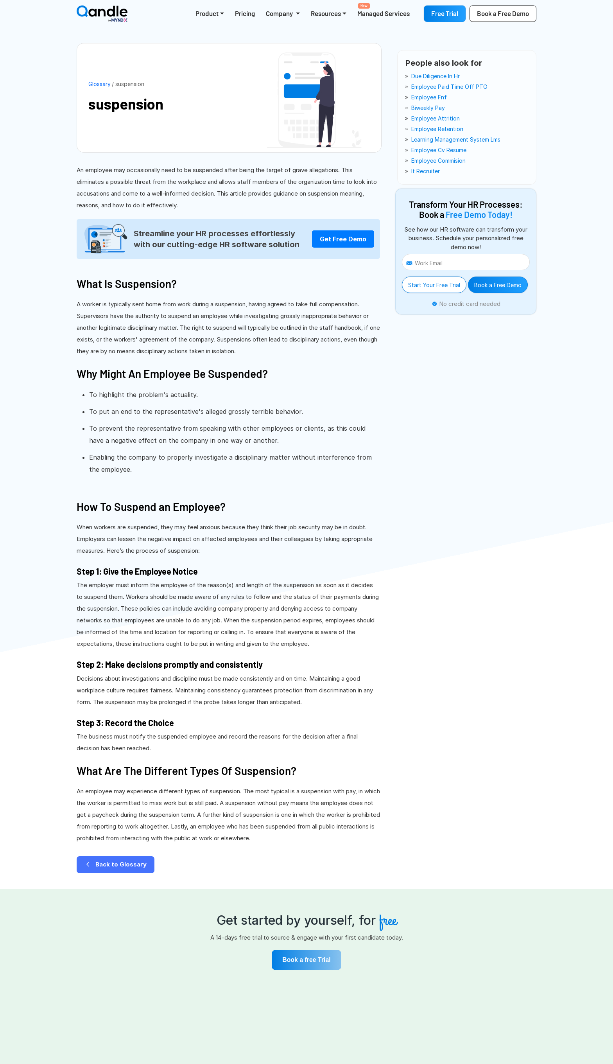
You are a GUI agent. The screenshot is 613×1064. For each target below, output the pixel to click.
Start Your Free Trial (434, 285)
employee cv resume (438, 150)
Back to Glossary (115, 864)
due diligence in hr (435, 76)
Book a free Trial (306, 960)
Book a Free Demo (498, 285)
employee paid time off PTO (449, 86)
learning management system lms (455, 139)
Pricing (245, 13)
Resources (326, 13)
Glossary (99, 84)
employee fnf (429, 97)
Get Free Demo (343, 239)
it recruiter (425, 171)
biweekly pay (428, 107)
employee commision (438, 160)
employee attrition (435, 118)
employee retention (437, 129)
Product (207, 13)
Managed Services (383, 10)
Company (280, 13)
